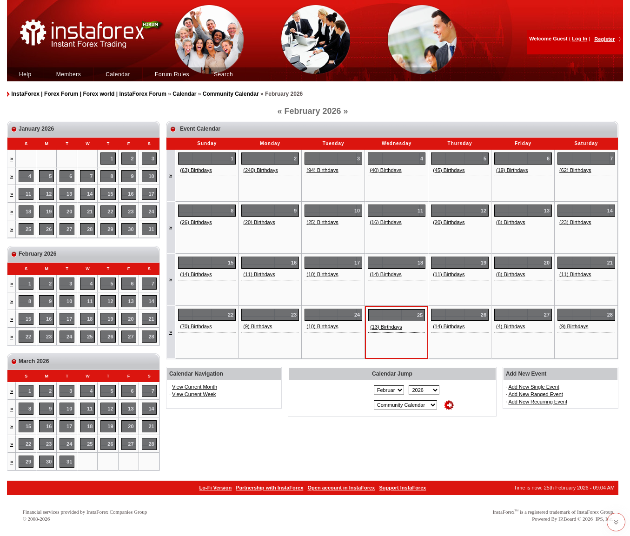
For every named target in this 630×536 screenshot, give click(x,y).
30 (130, 229)
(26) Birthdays (196, 222)
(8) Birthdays (510, 222)
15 (110, 194)
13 (69, 194)
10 (151, 176)
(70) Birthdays (196, 326)
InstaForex (503, 512)
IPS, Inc (604, 519)
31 (151, 229)
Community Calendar (231, 94)
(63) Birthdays (196, 170)
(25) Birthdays (322, 222)
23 (130, 211)
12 (49, 194)
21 (90, 211)
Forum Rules (172, 74)
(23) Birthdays (575, 222)
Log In (579, 38)
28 (90, 229)
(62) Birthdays (575, 170)
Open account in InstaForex (341, 487)
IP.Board (567, 519)
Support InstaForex (402, 487)
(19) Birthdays (512, 170)
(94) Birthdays (322, 170)
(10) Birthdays (322, 274)
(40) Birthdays (385, 170)
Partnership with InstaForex (269, 487)
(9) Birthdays (257, 326)
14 (90, 194)
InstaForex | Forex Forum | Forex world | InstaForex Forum (88, 94)
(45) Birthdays (448, 170)
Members (68, 74)
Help (25, 74)
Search (223, 74)
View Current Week (194, 394)
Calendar (118, 74)
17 (151, 194)
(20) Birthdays (259, 222)
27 (69, 229)
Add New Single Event (533, 387)
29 (110, 229)
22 (110, 211)
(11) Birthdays (259, 274)
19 (49, 211)
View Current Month (194, 387)
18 (28, 211)
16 (130, 194)
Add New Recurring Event (537, 401)
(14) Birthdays (196, 274)
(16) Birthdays (385, 222)
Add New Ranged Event (535, 394)
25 (28, 229)
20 (69, 211)
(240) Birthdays (260, 170)
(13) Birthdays (386, 327)
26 (49, 229)
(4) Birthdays (510, 326)
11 (28, 194)
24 (151, 211)
